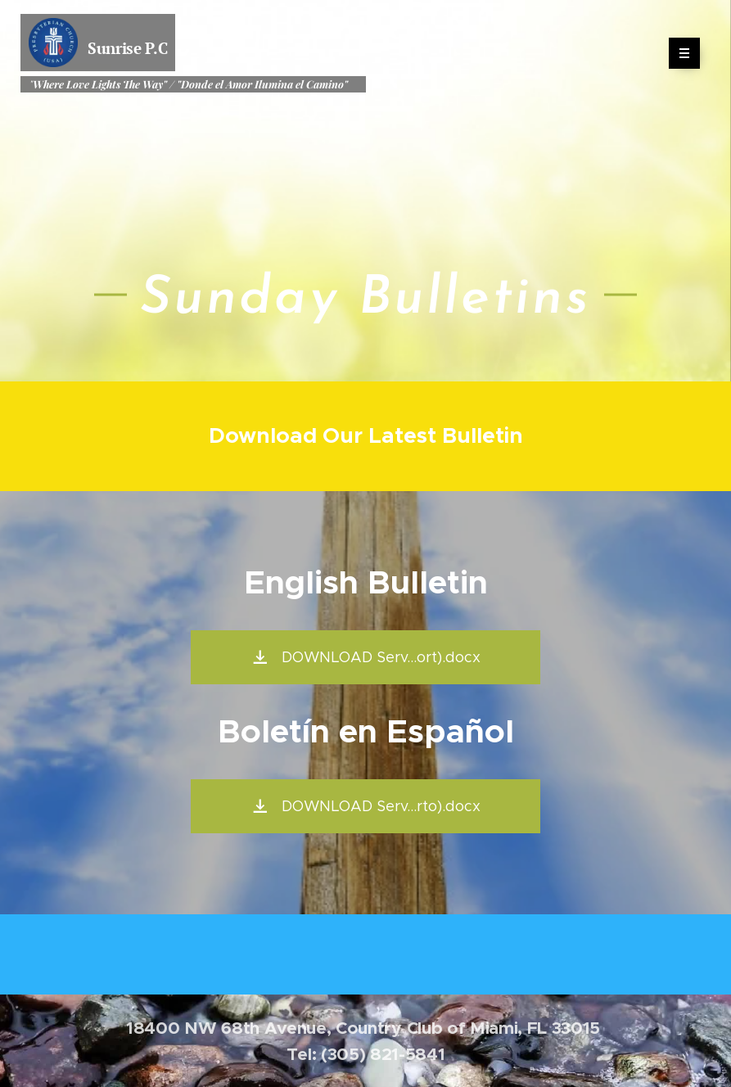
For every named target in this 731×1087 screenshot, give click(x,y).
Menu (679, 53)
